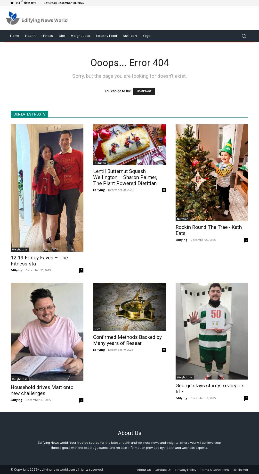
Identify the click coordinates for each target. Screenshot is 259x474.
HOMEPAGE (144, 91)
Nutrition (100, 163)
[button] (243, 36)
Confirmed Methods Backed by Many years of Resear (127, 340)
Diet (97, 329)
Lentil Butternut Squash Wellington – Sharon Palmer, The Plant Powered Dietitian (125, 177)
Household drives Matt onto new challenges (42, 390)
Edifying (16, 270)
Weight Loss (19, 249)
